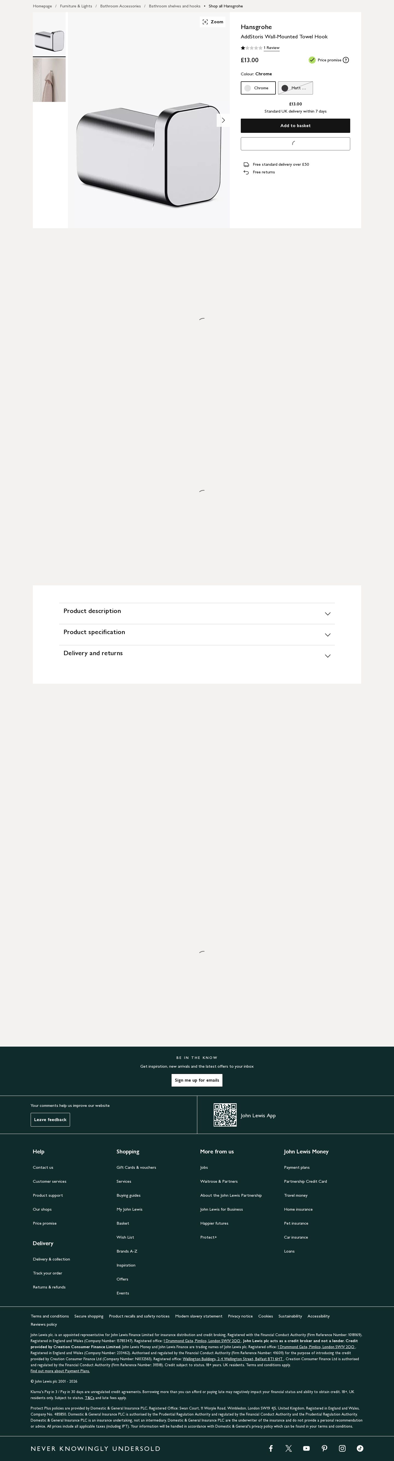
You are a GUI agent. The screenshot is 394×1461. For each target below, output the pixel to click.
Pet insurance (296, 1223)
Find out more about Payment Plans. (60, 1371)
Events (123, 1293)
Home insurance (298, 1209)
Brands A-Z (127, 1251)
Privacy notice (240, 1316)
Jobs (204, 1167)
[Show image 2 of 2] (223, 120)
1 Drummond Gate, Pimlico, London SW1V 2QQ (202, 1341)
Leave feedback (50, 1119)
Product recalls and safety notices (139, 1316)
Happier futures (214, 1223)
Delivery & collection (51, 1259)
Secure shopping (88, 1316)
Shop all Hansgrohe (226, 5)
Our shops (42, 1209)
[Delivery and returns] (197, 655)
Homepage (42, 5)
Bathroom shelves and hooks (175, 5)
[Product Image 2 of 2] (49, 80)
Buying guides (129, 1195)
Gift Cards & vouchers (136, 1167)
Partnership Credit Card (305, 1181)
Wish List (125, 1237)
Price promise (45, 1223)
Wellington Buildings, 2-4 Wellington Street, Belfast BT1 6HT (233, 1359)
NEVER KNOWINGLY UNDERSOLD (96, 1449)
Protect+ (208, 1237)
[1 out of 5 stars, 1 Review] (260, 48)
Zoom (212, 22)
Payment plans (297, 1167)
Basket (123, 1223)
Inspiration (126, 1265)
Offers (122, 1279)
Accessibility (319, 1316)
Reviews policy (44, 1324)
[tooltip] (345, 60)
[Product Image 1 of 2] (49, 34)
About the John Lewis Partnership (231, 1195)
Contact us (43, 1167)
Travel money (296, 1195)
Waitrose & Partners (219, 1181)
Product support (48, 1195)
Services (124, 1181)
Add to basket (295, 125)
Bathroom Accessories (120, 5)
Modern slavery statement (198, 1316)
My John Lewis (130, 1209)
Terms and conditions (50, 1316)
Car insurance (296, 1237)
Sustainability (290, 1316)
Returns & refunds (49, 1287)
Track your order (47, 1273)
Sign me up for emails (197, 1080)
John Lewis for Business (221, 1209)
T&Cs (89, 1398)
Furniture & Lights (76, 5)
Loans (289, 1251)
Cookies (265, 1316)
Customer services (49, 1181)
